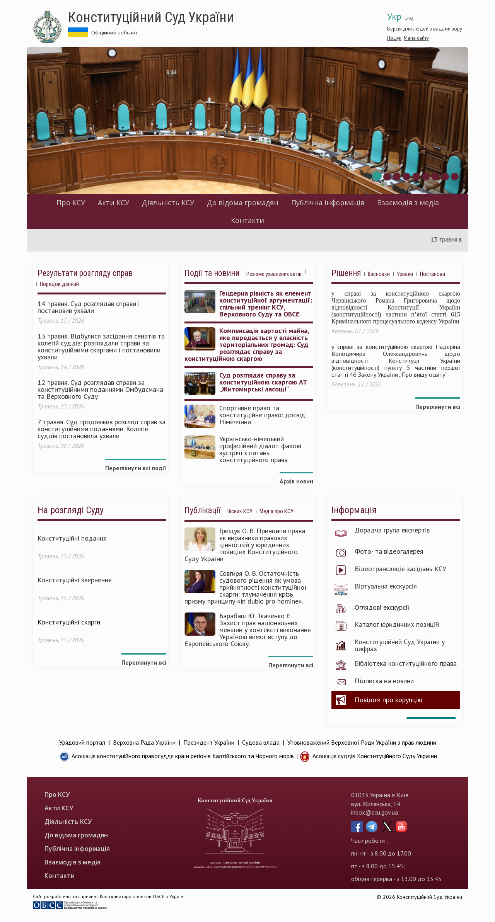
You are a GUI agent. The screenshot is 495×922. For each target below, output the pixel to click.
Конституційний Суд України (151, 17)
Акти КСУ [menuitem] (113, 202)
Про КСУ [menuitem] (70, 202)
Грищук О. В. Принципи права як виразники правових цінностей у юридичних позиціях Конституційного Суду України (244, 544)
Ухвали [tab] (405, 274)
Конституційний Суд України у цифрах (400, 645)
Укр (394, 16)
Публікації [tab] (202, 510)
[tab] (308, 275)
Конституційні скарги (69, 622)
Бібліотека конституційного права (406, 663)
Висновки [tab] (379, 274)
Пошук (394, 38)
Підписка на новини (384, 680)
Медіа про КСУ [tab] (276, 511)
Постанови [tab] (432, 274)
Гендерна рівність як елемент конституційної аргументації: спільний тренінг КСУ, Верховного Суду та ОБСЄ (265, 304)
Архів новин (296, 481)
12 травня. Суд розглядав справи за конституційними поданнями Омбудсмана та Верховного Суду (100, 389)
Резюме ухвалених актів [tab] (274, 274)
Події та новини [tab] (211, 273)
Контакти (247, 220)
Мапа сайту (416, 38)
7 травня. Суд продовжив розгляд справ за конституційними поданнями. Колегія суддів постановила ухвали (102, 428)
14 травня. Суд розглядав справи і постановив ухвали (89, 307)
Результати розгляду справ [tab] (85, 273)
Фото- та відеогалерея (389, 551)
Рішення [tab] (346, 273)
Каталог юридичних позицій (397, 624)
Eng (409, 17)
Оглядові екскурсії (382, 607)
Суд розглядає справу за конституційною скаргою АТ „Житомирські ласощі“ (263, 382)
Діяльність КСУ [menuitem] (168, 202)
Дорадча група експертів (392, 530)
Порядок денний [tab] (59, 284)
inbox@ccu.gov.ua (374, 812)
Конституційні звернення (75, 580)
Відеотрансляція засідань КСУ (400, 568)
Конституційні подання (72, 538)
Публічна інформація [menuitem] (327, 202)
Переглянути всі (437, 406)
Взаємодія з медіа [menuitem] (408, 202)
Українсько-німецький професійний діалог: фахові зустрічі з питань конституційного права (260, 449)
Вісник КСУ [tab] (240, 511)
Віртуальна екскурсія (386, 586)
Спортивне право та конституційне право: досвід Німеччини (262, 415)
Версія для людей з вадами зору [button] (424, 29)
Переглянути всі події (135, 468)
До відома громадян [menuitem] (242, 202)
